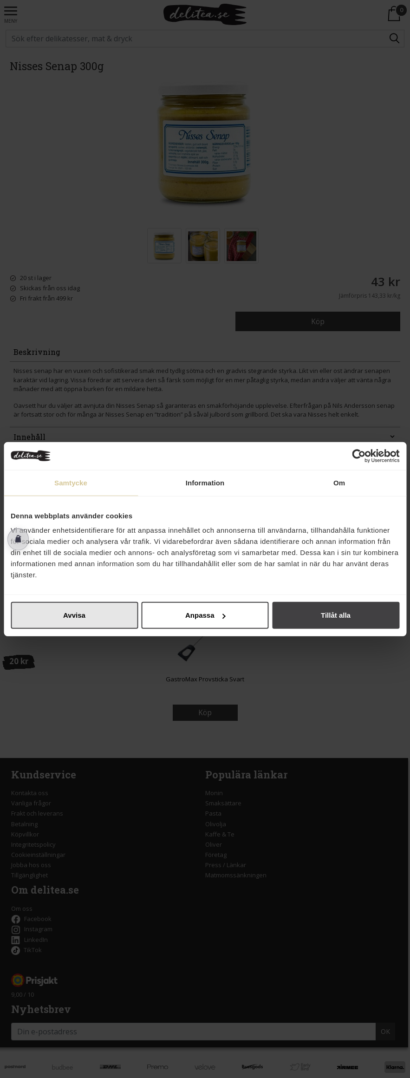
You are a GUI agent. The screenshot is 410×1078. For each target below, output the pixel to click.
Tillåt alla (336, 615)
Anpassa (205, 615)
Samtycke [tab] (70, 482)
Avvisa (74, 615)
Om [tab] (339, 482)
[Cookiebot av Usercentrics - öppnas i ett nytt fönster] (358, 456)
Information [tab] (205, 482)
